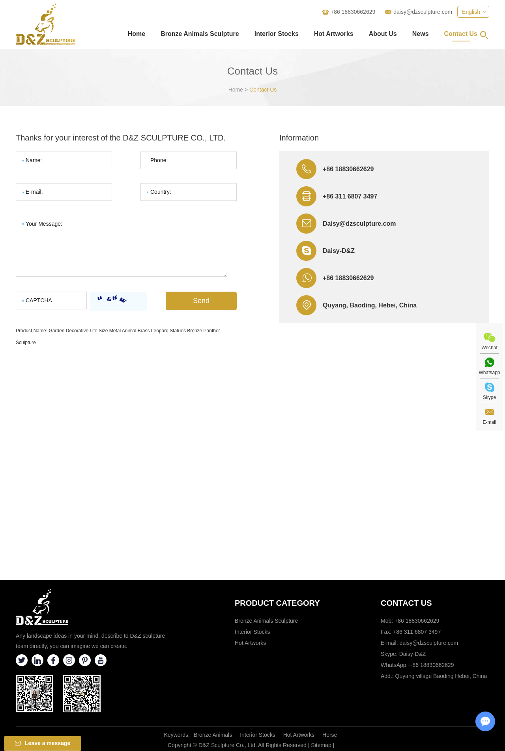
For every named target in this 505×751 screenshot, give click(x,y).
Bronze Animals (213, 735)
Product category (277, 603)
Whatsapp (489, 372)
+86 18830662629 (348, 278)
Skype (489, 397)
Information (299, 137)
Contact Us (460, 33)
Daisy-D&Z (339, 250)
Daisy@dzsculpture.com (359, 223)
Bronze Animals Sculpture (200, 33)
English (471, 12)
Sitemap (321, 745)
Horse (329, 735)
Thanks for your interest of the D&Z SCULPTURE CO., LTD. (121, 137)
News (420, 33)
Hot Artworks (334, 33)
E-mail (489, 422)
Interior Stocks (276, 33)
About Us (383, 33)
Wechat (489, 347)
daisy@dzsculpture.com (422, 12)
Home (136, 33)
